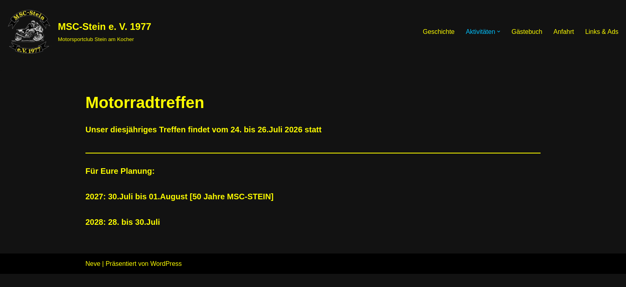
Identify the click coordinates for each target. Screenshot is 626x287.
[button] (498, 31)
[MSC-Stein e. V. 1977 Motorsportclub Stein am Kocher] (78, 31)
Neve (92, 276)
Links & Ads (601, 31)
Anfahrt (563, 31)
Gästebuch (526, 31)
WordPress (166, 276)
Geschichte (438, 31)
